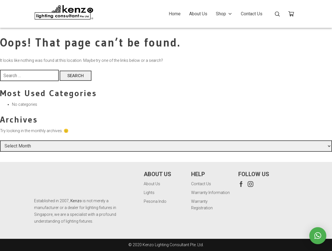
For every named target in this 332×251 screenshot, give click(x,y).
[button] (317, 235)
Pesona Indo (155, 201)
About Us (198, 13)
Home (175, 13)
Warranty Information (210, 192)
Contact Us (251, 13)
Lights (149, 192)
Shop (224, 13)
